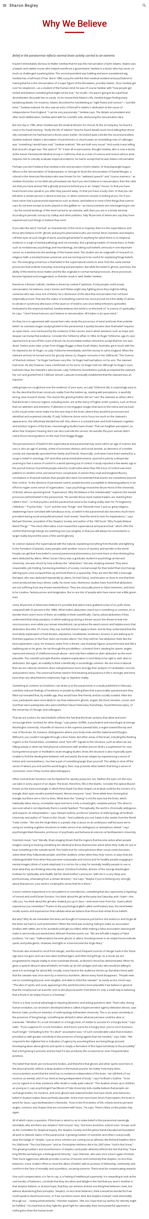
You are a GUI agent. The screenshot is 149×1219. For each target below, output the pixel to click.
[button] (4, 5)
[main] (74, 25)
